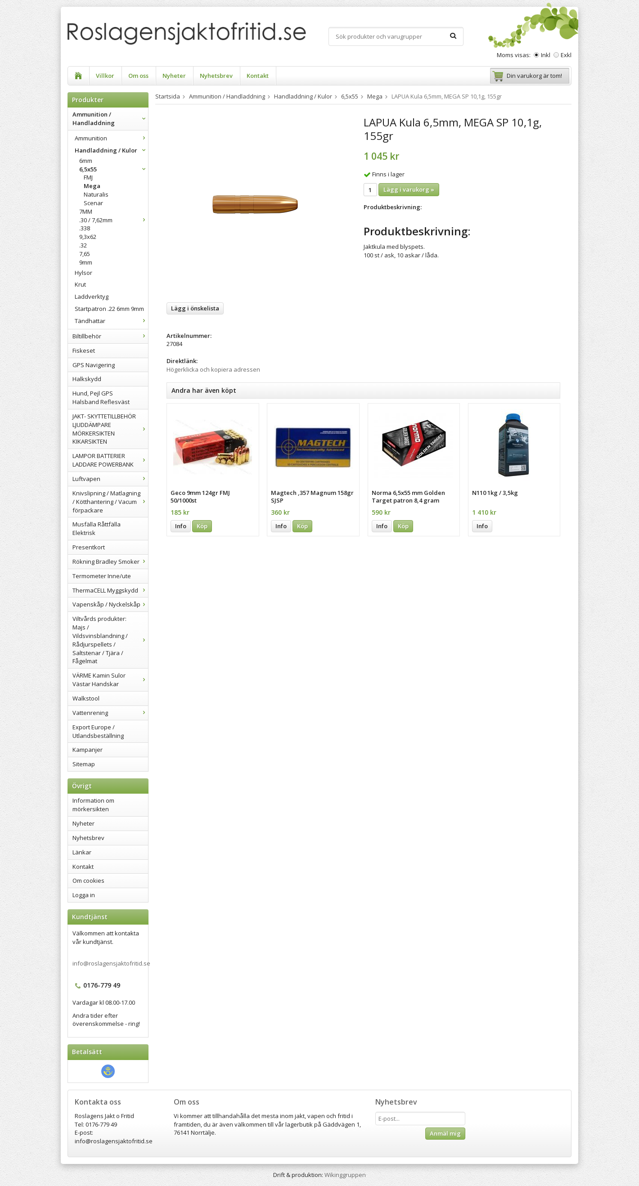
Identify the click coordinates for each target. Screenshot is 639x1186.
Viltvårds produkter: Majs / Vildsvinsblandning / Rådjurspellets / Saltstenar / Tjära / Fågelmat (110, 640)
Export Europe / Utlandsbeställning (98, 731)
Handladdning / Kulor (111, 150)
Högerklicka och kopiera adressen (213, 369)
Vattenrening (110, 713)
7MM (85, 211)
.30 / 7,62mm (113, 220)
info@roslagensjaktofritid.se (111, 963)
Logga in (83, 895)
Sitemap (83, 764)
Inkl (545, 55)
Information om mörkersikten (93, 804)
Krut (80, 284)
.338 (84, 228)
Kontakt (258, 76)
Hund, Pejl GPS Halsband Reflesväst (101, 397)
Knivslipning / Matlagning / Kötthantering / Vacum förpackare (110, 501)
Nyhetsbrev (216, 76)
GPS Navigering (93, 365)
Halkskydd (86, 379)
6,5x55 (113, 169)
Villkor (105, 76)
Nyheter (174, 76)
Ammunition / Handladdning (110, 118)
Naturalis (96, 194)
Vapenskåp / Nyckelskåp (110, 604)
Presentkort (88, 547)
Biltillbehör (110, 336)
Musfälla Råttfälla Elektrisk (96, 528)
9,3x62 (87, 237)
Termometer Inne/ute (101, 576)
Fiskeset (83, 350)
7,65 (84, 254)
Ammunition (111, 138)
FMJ (88, 177)
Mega (92, 186)
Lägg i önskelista (195, 308)
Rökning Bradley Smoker (110, 561)
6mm (85, 161)
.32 (83, 245)
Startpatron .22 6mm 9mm (109, 309)
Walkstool (85, 698)
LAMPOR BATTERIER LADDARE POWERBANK (110, 460)
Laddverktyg (91, 296)
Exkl (566, 55)
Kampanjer (87, 750)
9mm (85, 262)
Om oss (138, 76)
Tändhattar (111, 321)
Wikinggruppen (345, 1175)
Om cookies (88, 880)
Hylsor (83, 273)
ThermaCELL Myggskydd (110, 590)
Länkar (81, 852)
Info (180, 526)
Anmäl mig (445, 1133)
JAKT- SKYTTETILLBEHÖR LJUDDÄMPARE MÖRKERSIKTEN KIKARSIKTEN (110, 429)
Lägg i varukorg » (408, 189)
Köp (202, 526)
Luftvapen (110, 479)
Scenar (93, 203)
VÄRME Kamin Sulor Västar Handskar (110, 679)
